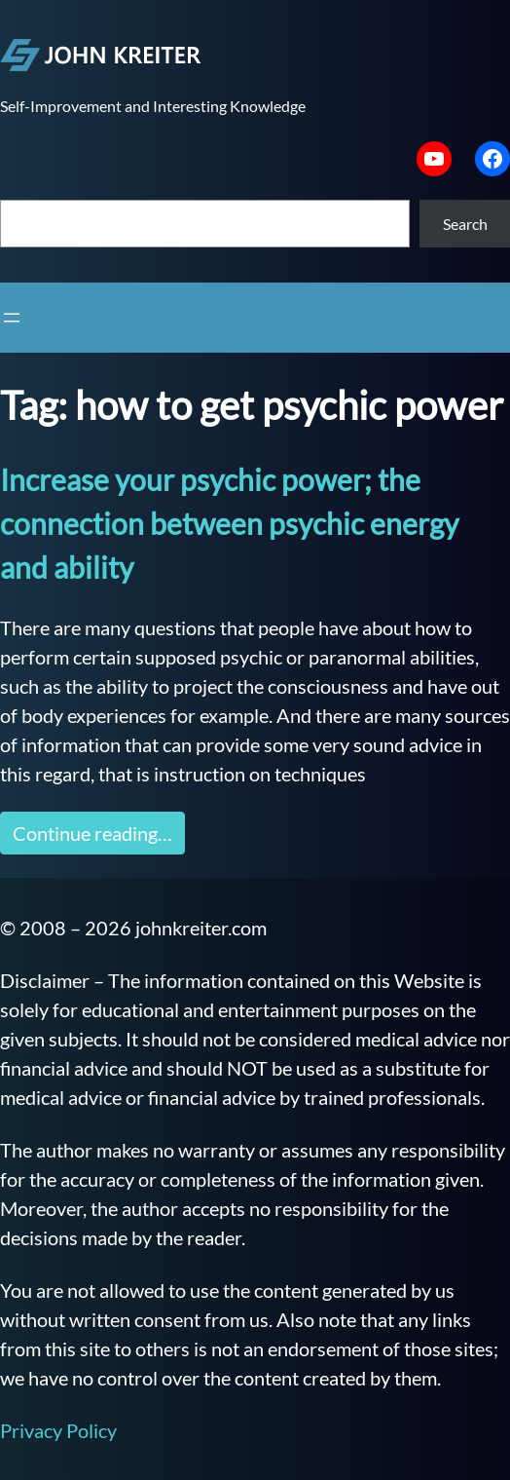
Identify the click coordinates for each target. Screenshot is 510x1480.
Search (465, 223)
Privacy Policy (58, 1430)
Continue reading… (92, 833)
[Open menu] (11, 317)
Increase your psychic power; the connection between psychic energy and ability (229, 523)
